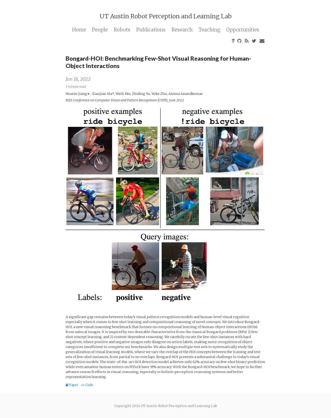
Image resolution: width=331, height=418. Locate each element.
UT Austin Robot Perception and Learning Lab (166, 16)
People (100, 30)
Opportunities (242, 30)
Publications (151, 30)
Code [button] (87, 385)
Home (79, 30)
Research (182, 30)
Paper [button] (72, 385)
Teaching (209, 30)
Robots (122, 30)
